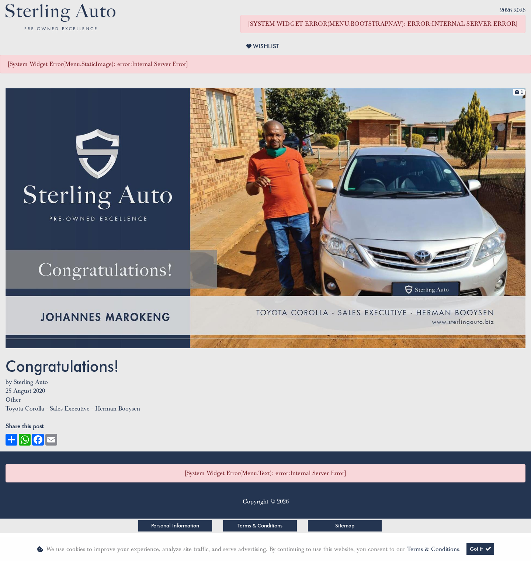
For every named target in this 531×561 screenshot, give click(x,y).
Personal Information (175, 526)
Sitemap (344, 526)
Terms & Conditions (259, 526)
